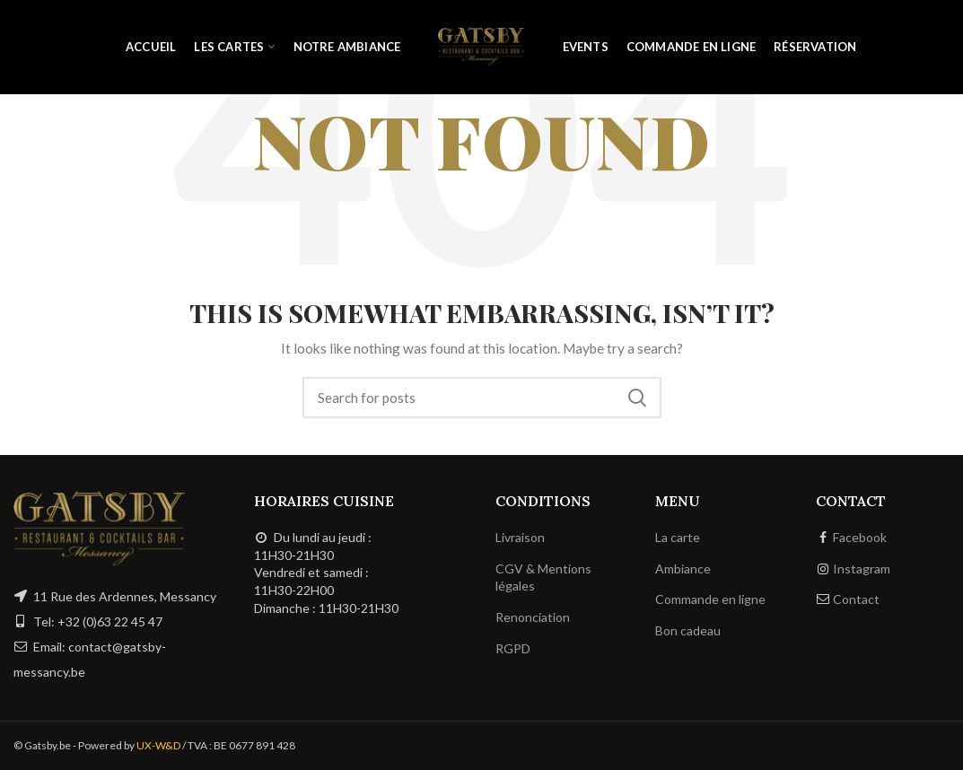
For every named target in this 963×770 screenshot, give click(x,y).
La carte (677, 537)
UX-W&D (158, 745)
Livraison (520, 537)
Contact (856, 599)
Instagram (861, 568)
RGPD (512, 648)
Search (637, 397)
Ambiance (683, 568)
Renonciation (532, 617)
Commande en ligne (710, 599)
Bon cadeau (688, 630)
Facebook (860, 537)
